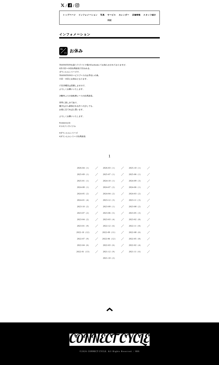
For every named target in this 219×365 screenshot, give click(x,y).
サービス (111, 15)
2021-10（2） (109, 258)
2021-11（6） (135, 252)
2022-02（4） (135, 245)
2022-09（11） (109, 232)
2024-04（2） (109, 194)
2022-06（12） (109, 239)
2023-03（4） (109, 219)
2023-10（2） (83, 207)
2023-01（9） (83, 226)
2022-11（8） (135, 226)
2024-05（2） (83, 194)
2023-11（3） (135, 200)
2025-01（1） (83, 181)
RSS (137, 351)
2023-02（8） (135, 219)
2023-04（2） (83, 219)
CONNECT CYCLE (97, 351)
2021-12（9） (109, 252)
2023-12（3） (109, 200)
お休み (76, 50)
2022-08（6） (135, 232)
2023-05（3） (135, 213)
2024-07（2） (109, 187)
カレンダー (124, 15)
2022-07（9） (83, 239)
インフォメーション (88, 15)
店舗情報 (136, 15)
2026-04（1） (83, 168)
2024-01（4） (83, 200)
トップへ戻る (109, 309)
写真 (102, 15)
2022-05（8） (135, 239)
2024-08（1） (83, 187)
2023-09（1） (109, 207)
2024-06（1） (135, 187)
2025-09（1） (83, 174)
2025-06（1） (135, 174)
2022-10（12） (84, 232)
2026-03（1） (109, 168)
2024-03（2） (135, 194)
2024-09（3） (135, 181)
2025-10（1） (135, 168)
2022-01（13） (84, 252)
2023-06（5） (109, 213)
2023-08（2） (135, 207)
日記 (109, 20)
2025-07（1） (109, 174)
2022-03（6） (109, 245)
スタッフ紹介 (149, 15)
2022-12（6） (109, 226)
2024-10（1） (109, 181)
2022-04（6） (83, 245)
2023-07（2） (83, 213)
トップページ (69, 15)
